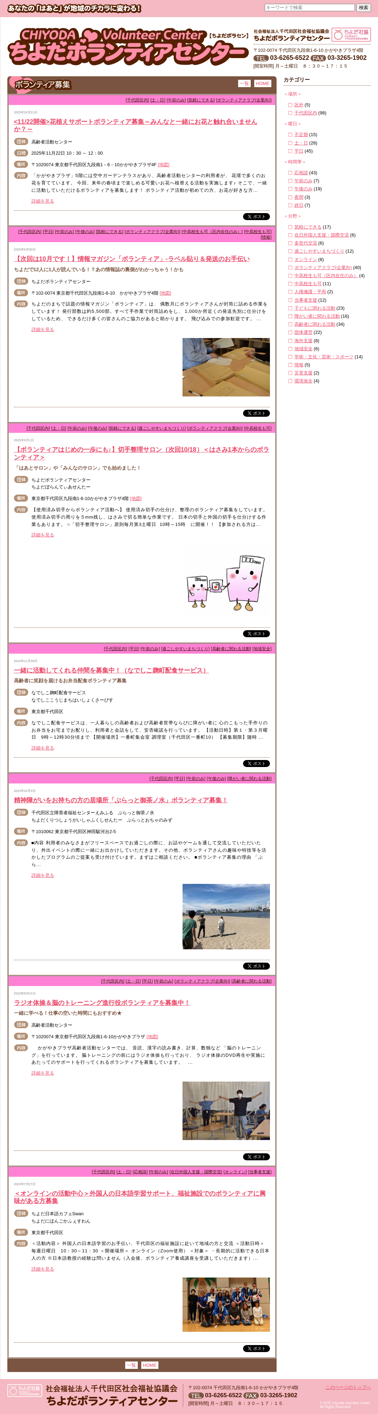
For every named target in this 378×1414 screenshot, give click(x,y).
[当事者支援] (260, 1171)
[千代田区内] (137, 100)
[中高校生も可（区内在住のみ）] (212, 231)
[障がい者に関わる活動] (249, 778)
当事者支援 (305, 300)
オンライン (305, 259)
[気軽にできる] (201, 100)
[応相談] (140, 1171)
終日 (299, 205)
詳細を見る (42, 201)
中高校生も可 (308, 283)
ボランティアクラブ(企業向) (323, 267)
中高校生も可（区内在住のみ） (326, 275)
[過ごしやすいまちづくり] (161, 428)
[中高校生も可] (258, 231)
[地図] (163, 164)
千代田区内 (305, 112)
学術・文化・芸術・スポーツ (324, 356)
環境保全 (303, 381)
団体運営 (303, 332)
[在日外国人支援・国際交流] (196, 1171)
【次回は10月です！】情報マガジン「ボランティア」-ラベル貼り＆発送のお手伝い (132, 258)
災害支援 (303, 372)
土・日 (301, 143)
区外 (299, 104)
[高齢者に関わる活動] (231, 648)
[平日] (48, 231)
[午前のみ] (176, 100)
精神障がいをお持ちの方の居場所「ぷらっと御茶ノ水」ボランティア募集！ (121, 800)
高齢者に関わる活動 (314, 324)
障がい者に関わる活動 (317, 316)
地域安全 (303, 348)
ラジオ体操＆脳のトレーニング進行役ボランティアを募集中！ (102, 1002)
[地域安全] (262, 648)
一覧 (244, 83)
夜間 (299, 197)
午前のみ (303, 180)
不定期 (301, 134)
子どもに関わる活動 (314, 308)
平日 (299, 151)
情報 (299, 364)
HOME (263, 83)
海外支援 (303, 340)
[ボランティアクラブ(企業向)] (244, 100)
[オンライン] (235, 1171)
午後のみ (303, 188)
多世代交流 (305, 243)
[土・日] (157, 100)
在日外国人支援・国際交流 (321, 235)
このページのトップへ (348, 1387)
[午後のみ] (85, 231)
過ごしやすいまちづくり (319, 251)
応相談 (301, 172)
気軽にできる (308, 227)
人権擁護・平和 (310, 291)
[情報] (266, 237)
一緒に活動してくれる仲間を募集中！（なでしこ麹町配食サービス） (111, 670)
